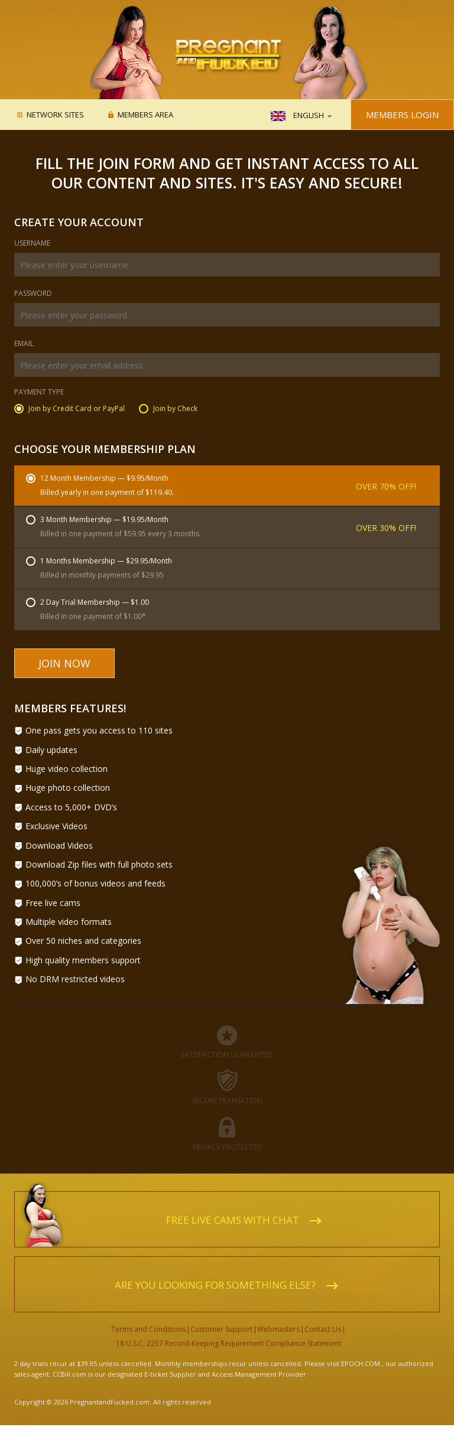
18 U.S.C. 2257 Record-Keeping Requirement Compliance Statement (228, 1343)
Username (32, 244)
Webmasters (278, 1329)
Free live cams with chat (232, 1220)
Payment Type (39, 393)
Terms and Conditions (148, 1329)
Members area (145, 115)
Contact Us (322, 1329)
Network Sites (55, 115)
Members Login (402, 114)
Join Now (64, 663)
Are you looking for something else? (215, 1285)
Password (33, 294)
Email (24, 344)
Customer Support (221, 1329)
